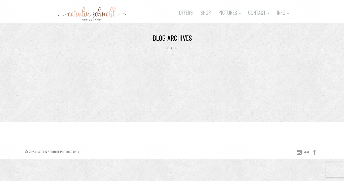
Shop (205, 12)
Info (281, 12)
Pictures (227, 12)
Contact (257, 12)
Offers (186, 12)
